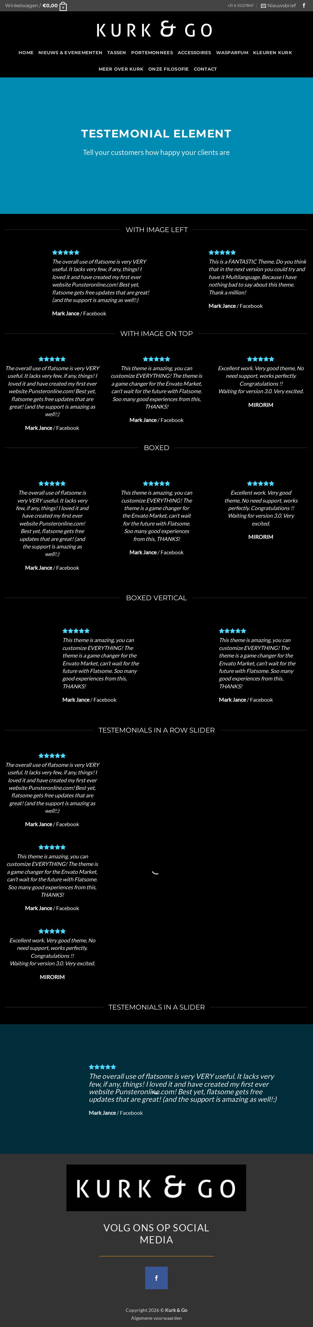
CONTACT (205, 69)
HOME (26, 52)
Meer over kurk (121, 69)
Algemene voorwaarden (156, 1318)
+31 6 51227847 (240, 5)
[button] (36, 5)
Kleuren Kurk (272, 52)
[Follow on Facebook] (304, 5)
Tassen (116, 52)
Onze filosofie (168, 69)
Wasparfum (232, 52)
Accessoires (194, 52)
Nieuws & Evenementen (70, 52)
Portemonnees (152, 52)
